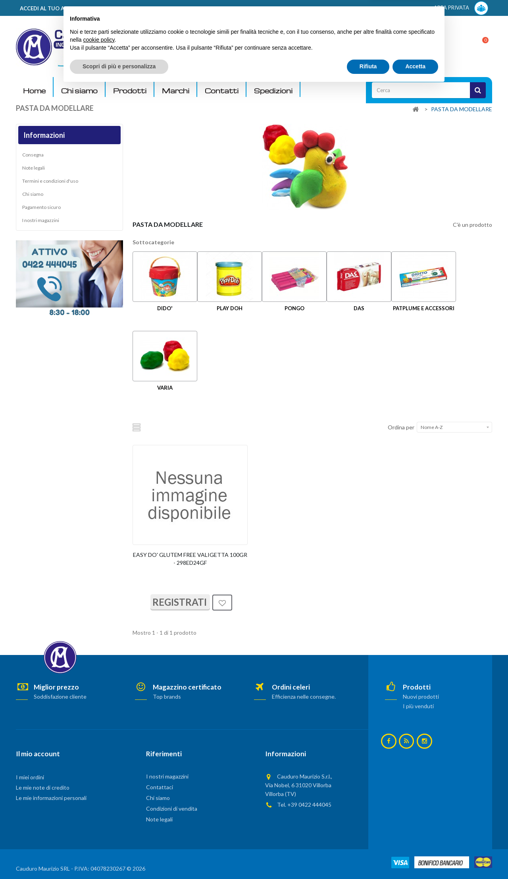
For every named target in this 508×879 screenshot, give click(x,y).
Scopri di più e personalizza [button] (119, 857)
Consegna (33, 155)
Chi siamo (79, 91)
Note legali (33, 168)
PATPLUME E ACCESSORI (423, 308)
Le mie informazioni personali (51, 797)
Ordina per (401, 427)
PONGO (294, 308)
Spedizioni (273, 91)
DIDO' (165, 308)
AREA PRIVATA (461, 8)
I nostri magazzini (40, 220)
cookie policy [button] (98, 830)
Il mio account (38, 754)
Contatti (222, 91)
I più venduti (418, 706)
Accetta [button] (415, 857)
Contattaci (159, 787)
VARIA (165, 387)
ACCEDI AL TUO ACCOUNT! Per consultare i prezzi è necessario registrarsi (116, 8)
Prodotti (129, 91)
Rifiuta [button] (368, 857)
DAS (359, 308)
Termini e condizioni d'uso (50, 181)
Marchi (175, 91)
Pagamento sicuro (41, 207)
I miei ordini (30, 777)
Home (34, 91)
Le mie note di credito (42, 787)
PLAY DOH (229, 308)
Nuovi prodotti (421, 696)
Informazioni (44, 135)
